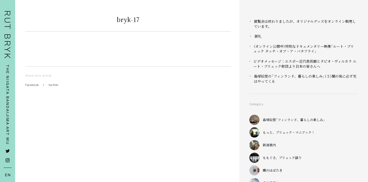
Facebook (32, 85)
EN (8, 175)
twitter (54, 85)
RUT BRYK (7, 34)
